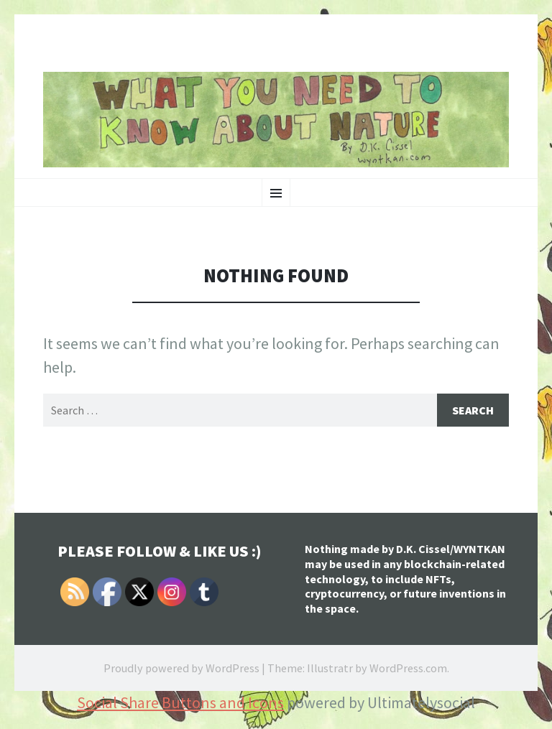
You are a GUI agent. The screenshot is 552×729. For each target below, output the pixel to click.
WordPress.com (408, 668)
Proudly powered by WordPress (181, 668)
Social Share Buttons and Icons (180, 702)
